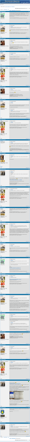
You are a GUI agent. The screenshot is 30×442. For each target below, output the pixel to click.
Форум (10, 10)
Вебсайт (1, 166)
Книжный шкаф (14, 10)
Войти (24, 3)
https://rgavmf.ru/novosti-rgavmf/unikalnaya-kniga (15, 383)
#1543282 (12, 54)
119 (8, 9)
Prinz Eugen (2, 39)
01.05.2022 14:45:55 (2, 207)
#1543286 (12, 102)
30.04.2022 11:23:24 (2, 23)
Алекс (1, 67)
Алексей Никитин (2, 170)
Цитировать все (28, 22)
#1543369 (12, 315)
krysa (1, 12)
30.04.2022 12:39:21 (2, 119)
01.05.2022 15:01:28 (2, 222)
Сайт (25, 3)
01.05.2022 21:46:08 (2, 359)
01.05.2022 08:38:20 (2, 153)
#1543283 (12, 89)
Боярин (1, 154)
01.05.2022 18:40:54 (2, 312)
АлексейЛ (8, 6)
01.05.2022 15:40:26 (2, 257)
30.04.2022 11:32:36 (2, 38)
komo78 (6, 6)
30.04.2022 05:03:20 (2, 11)
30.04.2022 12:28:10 (2, 99)
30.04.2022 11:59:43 (2, 86)
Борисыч (1, 52)
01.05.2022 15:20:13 (2, 242)
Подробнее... (13, 6)
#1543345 (12, 189)
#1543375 (12, 347)
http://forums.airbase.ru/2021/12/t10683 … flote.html (15, 279)
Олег (10, 6)
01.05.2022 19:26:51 (2, 344)
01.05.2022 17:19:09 (2, 294)
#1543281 (12, 41)
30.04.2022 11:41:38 (2, 51)
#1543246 (12, 26)
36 (4, 9)
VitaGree (1, 408)
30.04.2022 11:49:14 (2, 66)
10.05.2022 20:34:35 (2, 407)
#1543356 (12, 245)
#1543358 (12, 260)
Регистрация (27, 2)
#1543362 (12, 297)
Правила (24, 2)
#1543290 (12, 142)
